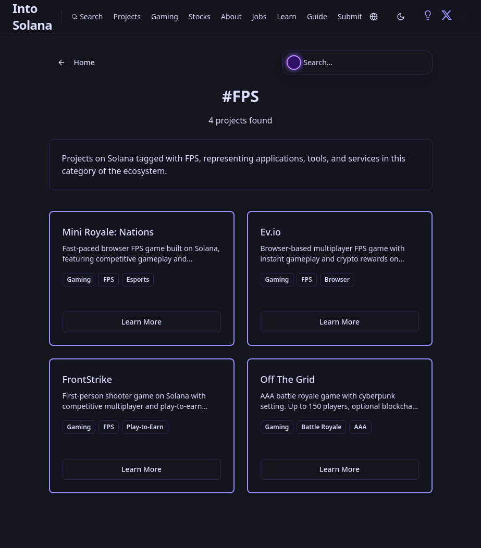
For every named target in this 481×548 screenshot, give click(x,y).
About (231, 16)
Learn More (141, 322)
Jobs (259, 16)
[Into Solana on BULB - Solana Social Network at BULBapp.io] (428, 15)
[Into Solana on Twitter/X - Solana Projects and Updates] (446, 15)
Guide (317, 16)
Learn (287, 16)
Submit (350, 16)
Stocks (200, 16)
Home (76, 62)
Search (87, 16)
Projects (126, 16)
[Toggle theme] (400, 16)
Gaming (164, 16)
